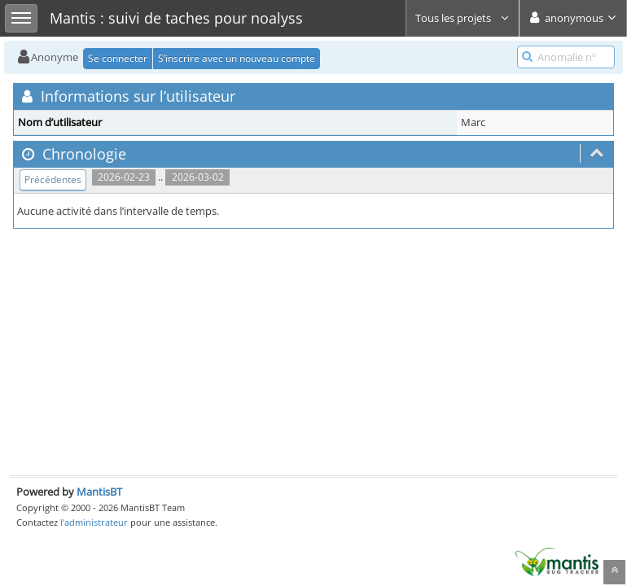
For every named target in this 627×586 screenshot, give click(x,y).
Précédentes (52, 179)
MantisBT (99, 491)
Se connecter (117, 58)
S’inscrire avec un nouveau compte (236, 58)
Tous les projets (462, 18)
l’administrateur (94, 522)
